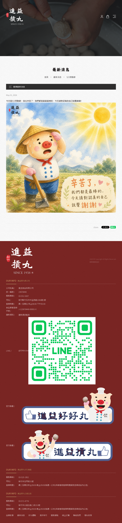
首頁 (46, 77)
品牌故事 (10, 515)
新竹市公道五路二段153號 (29, 505)
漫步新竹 (43, 515)
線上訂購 (66, 515)
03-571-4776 (24, 501)
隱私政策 (88, 515)
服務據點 (54, 515)
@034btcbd (57, 350)
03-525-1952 (24, 477)
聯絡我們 (77, 515)
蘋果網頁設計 (94, 262)
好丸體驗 (32, 515)
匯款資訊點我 (24, 314)
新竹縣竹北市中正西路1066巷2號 (32, 300)
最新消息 (57, 77)
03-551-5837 (24, 296)
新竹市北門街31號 (26, 481)
